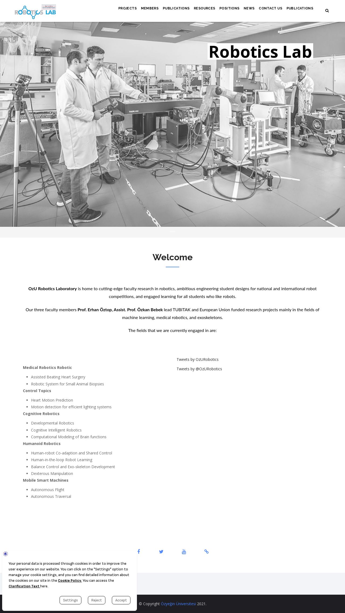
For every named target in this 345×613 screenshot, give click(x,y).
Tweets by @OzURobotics (199, 368)
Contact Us (268, 10)
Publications (168, 10)
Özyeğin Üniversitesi (178, 603)
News (245, 10)
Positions (224, 10)
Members (140, 10)
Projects (116, 10)
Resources (198, 10)
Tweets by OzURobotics (198, 359)
